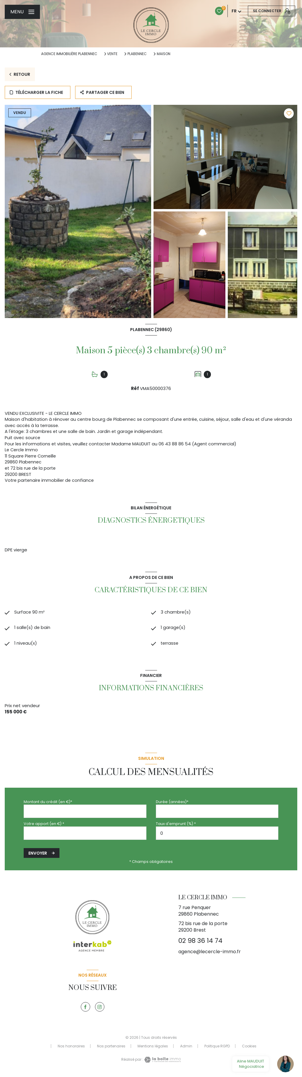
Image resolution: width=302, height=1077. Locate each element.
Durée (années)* (172, 803)
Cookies (249, 1048)
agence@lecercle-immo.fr (209, 953)
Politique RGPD (217, 1047)
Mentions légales (153, 1047)
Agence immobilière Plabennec (69, 53)
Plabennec (137, 54)
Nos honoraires (71, 1047)
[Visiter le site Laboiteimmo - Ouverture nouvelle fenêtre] (162, 1061)
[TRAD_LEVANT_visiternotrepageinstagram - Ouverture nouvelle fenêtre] (99, 1009)
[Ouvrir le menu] (22, 12)
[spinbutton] (217, 835)
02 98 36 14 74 (200, 942)
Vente (112, 54)
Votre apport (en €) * (44, 825)
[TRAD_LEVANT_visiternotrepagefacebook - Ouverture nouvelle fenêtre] (85, 1009)
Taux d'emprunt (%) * (176, 825)
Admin (186, 1047)
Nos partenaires (111, 1047)
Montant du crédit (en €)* (48, 803)
